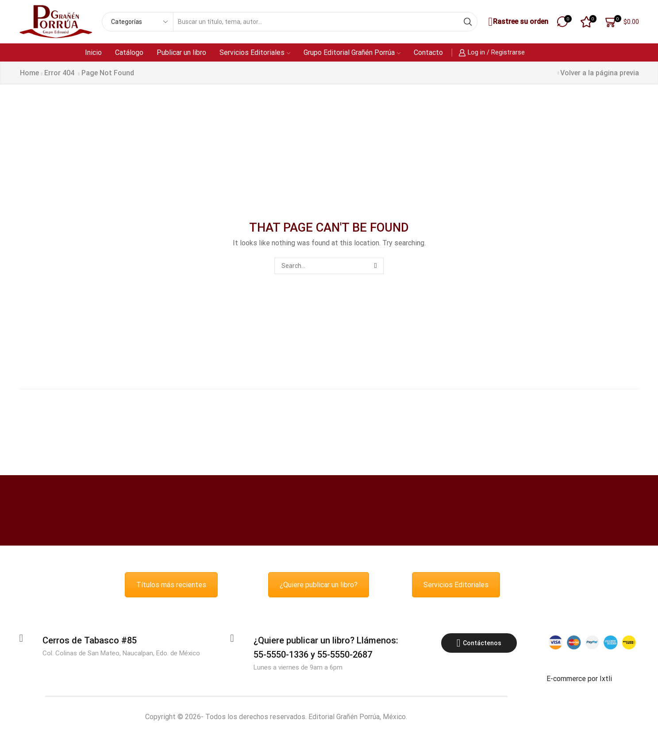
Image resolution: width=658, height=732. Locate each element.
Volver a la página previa (599, 73)
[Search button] (467, 21)
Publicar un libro (181, 52)
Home (29, 73)
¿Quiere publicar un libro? (319, 585)
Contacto (428, 52)
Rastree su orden (517, 22)
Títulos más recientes (171, 585)
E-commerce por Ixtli (579, 678)
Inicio (93, 52)
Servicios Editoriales (254, 52)
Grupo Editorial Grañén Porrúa (352, 52)
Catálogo (129, 52)
